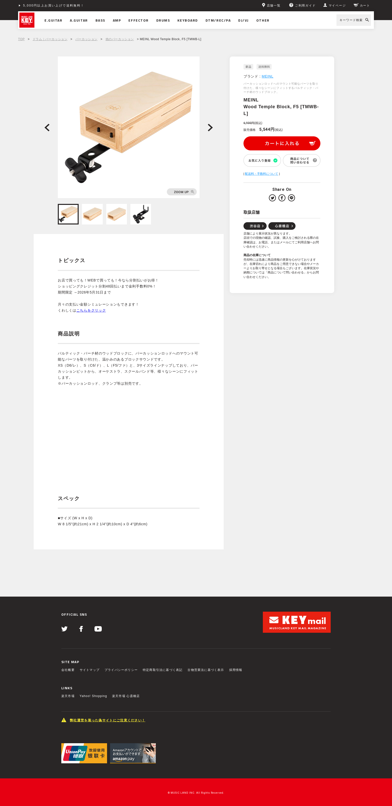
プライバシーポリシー (121, 670)
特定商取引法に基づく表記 (162, 670)
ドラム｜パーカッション (50, 39)
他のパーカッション (120, 39)
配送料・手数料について (261, 173)
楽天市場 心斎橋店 (126, 696)
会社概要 (68, 670)
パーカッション (86, 39)
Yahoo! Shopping (93, 696)
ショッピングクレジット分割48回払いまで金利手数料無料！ (72, 5)
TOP (21, 39)
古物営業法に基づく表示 (205, 670)
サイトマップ (90, 670)
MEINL (267, 76)
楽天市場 (68, 696)
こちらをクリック (91, 310)
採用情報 (235, 670)
